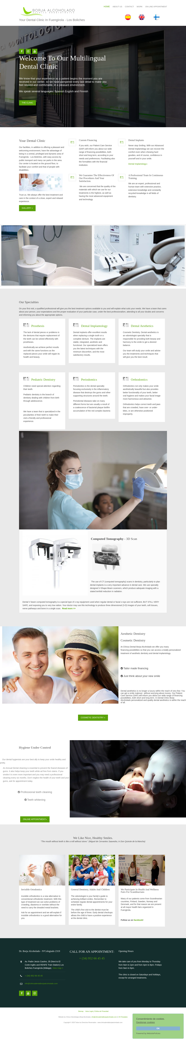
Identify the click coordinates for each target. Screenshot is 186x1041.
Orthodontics (140, 396)
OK (158, 1028)
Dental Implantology (96, 339)
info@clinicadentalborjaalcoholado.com (44, 998)
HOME (104, 5)
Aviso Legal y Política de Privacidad (96, 1026)
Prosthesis (40, 339)
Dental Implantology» (138, 182)
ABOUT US (114, 5)
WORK (137, 5)
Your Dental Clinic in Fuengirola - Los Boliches (55, 20)
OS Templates (123, 1032)
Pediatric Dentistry (46, 396)
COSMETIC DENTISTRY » (93, 729)
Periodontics (91, 396)
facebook (139, 930)
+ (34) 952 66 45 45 (37, 990)
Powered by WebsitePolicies (148, 1033)
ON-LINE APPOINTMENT (153, 5)
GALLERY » (30, 223)
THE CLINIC (30, 118)
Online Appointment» (35, 831)
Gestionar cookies (145, 1022)
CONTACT (126, 5)
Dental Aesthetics (143, 339)
